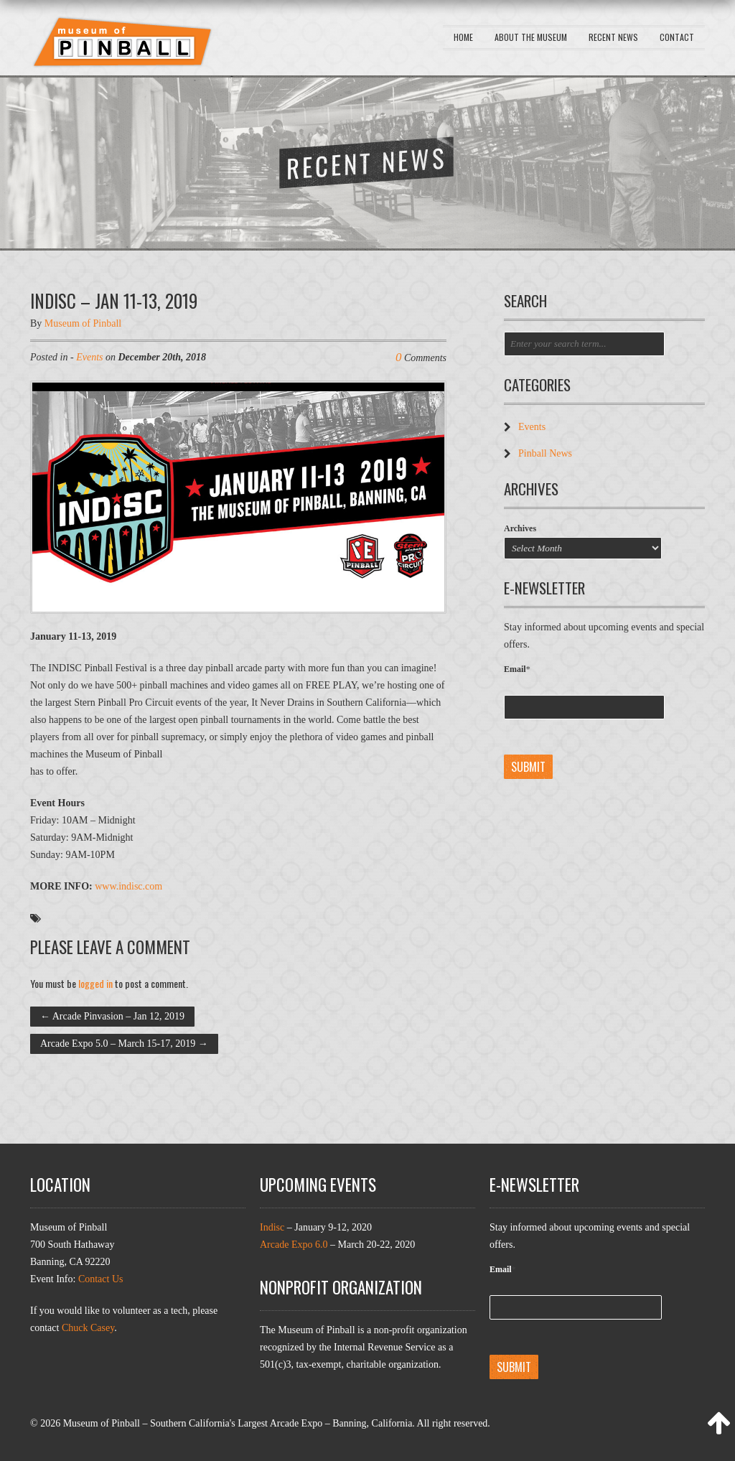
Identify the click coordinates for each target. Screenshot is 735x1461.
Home (463, 37)
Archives (520, 528)
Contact (677, 37)
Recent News (613, 37)
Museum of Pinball (83, 323)
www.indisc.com (128, 886)
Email (517, 669)
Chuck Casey (88, 1327)
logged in (95, 983)
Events (89, 357)
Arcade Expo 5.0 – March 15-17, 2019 (124, 1043)
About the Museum (531, 37)
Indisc (272, 1227)
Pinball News (545, 453)
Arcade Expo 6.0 (293, 1244)
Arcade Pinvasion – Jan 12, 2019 (112, 1016)
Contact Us (100, 1279)
